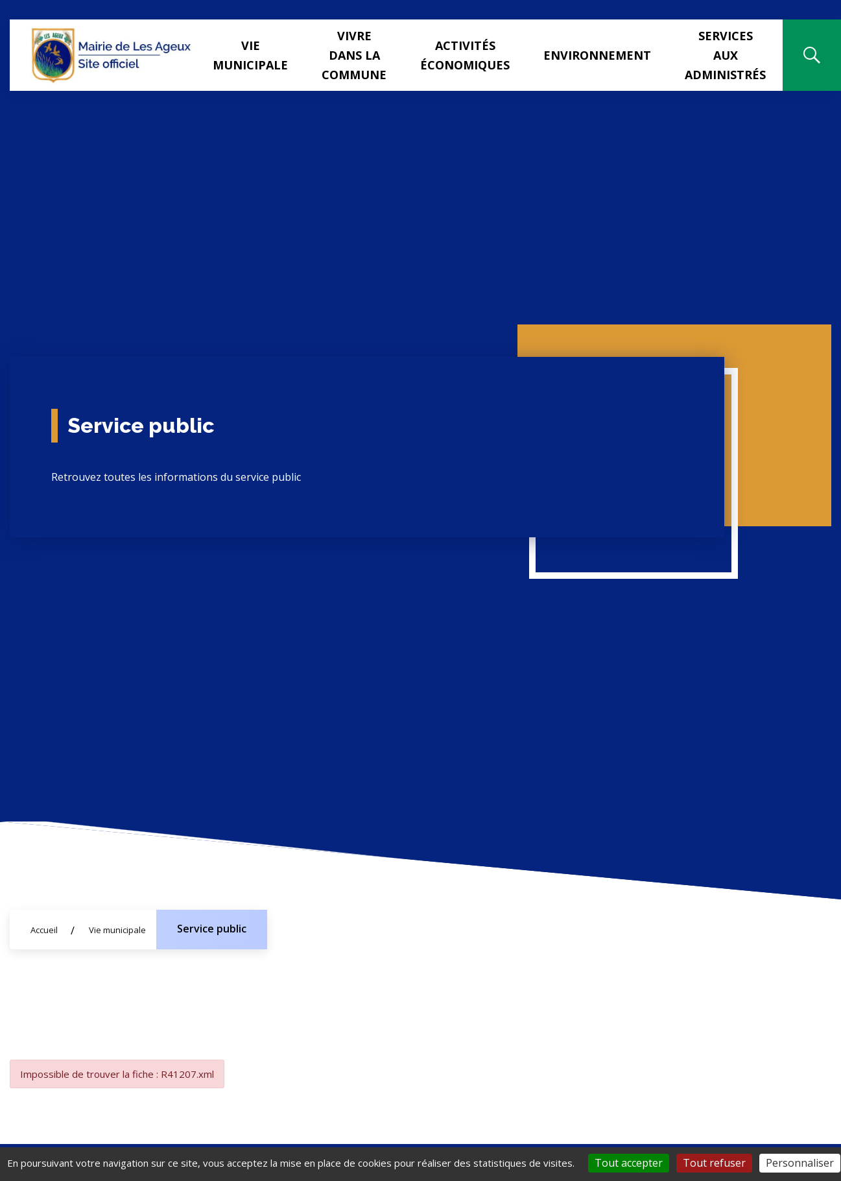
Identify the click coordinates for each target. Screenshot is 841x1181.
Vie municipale (250, 55)
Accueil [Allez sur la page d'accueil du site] (44, 930)
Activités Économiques (465, 55)
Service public (211, 928)
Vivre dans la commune (354, 55)
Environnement (597, 55)
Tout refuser (714, 1163)
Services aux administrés (725, 55)
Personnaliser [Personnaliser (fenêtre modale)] (800, 1163)
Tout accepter (629, 1163)
